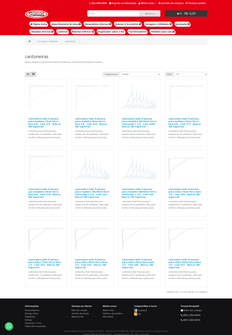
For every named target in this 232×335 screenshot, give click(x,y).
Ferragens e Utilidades (158, 24)
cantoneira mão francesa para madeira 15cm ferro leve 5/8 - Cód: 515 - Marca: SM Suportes (44, 122)
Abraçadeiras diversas (98, 24)
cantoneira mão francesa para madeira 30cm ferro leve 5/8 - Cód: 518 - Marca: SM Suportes (44, 193)
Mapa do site (77, 316)
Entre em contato (79, 310)
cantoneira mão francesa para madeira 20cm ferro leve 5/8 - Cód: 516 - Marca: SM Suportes (91, 122)
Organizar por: (111, 74)
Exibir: (169, 74)
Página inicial (38, 24)
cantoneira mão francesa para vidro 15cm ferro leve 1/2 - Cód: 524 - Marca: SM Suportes (44, 263)
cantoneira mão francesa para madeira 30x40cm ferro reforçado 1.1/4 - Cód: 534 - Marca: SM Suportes (92, 193)
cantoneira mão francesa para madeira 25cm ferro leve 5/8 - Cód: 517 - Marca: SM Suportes (185, 122)
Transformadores (137, 31)
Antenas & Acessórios (128, 24)
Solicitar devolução (80, 313)
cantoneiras (70, 41)
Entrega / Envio (31, 313)
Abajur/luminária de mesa (66, 24)
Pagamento (30, 316)
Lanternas (62, 31)
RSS (139, 314)
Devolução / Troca (33, 323)
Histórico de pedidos (112, 313)
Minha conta (108, 310)
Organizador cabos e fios (111, 31)
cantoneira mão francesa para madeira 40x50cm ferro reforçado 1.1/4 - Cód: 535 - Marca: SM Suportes (139, 193)
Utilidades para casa (162, 31)
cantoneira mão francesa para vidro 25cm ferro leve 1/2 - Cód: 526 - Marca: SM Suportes (138, 263)
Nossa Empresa (32, 310)
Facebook (142, 310)
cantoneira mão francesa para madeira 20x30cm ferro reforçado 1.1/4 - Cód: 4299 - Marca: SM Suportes (139, 122)
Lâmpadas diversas (42, 31)
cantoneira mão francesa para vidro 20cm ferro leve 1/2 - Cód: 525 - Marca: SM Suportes (91, 263)
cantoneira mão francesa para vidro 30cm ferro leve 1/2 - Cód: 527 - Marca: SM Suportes (185, 263)
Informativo (108, 316)
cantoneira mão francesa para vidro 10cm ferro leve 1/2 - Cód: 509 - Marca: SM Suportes (185, 193)
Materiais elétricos (83, 31)
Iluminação (182, 24)
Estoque (28, 320)
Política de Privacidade (35, 326)
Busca (150, 13)
